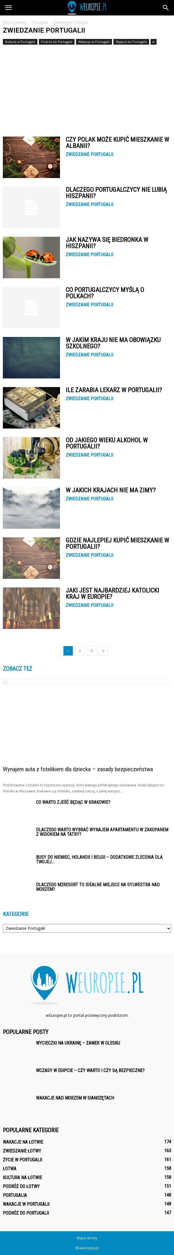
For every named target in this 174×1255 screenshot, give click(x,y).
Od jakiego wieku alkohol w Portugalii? (107, 443)
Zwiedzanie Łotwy (22, 1151)
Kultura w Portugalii (20, 42)
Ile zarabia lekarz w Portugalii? (114, 390)
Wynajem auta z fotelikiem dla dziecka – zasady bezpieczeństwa (78, 769)
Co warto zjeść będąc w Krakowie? (73, 802)
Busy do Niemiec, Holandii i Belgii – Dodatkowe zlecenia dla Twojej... (99, 860)
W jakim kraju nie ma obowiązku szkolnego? (113, 343)
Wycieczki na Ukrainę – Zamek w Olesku (78, 1043)
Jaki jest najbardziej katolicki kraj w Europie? (112, 593)
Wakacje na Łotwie (23, 1142)
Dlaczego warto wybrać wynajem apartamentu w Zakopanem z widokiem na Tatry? (102, 832)
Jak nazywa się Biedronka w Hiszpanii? (107, 243)
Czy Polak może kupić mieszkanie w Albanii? (117, 142)
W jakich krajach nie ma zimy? (111, 490)
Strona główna (14, 22)
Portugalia (15, 1195)
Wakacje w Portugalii (94, 42)
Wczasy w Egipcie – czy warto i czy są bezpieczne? (90, 1070)
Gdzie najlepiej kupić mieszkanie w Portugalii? (117, 543)
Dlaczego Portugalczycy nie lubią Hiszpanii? (116, 193)
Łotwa (9, 1168)
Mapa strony (87, 1238)
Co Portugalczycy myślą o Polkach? (105, 293)
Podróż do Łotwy (21, 1186)
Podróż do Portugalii (56, 42)
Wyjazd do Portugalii (131, 42)
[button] (166, 7)
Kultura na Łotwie (22, 1177)
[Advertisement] (87, 88)
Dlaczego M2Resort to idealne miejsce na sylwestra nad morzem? (98, 887)
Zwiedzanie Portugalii (89, 154)
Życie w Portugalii (22, 1160)
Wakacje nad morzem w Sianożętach (75, 1098)
